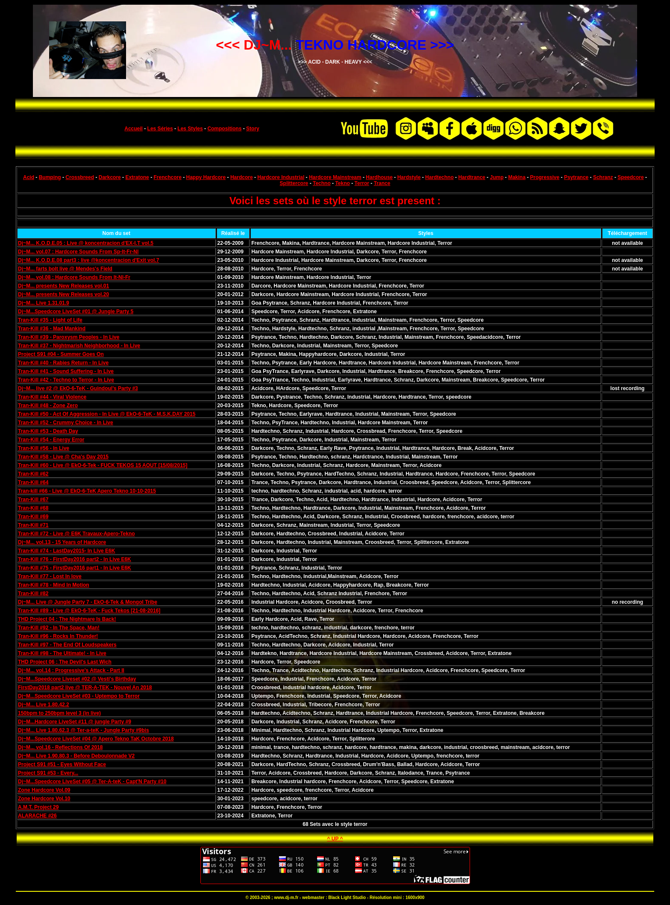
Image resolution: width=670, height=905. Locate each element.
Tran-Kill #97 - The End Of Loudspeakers (67, 645)
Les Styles (190, 129)
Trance (382, 183)
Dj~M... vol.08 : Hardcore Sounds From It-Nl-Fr (74, 277)
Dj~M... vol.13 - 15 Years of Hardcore (62, 542)
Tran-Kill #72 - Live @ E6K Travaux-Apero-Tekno (76, 534)
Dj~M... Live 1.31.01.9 (43, 303)
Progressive (545, 177)
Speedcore (630, 177)
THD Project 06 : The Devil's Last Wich (65, 662)
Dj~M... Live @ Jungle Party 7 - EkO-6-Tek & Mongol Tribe (87, 602)
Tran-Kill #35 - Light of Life (50, 320)
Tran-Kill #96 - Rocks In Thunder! (58, 636)
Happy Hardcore (206, 177)
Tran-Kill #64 (33, 482)
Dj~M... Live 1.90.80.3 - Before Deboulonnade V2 (76, 756)
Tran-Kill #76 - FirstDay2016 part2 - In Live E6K (74, 559)
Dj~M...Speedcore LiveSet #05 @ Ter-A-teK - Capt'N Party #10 (92, 782)
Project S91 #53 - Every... (48, 773)
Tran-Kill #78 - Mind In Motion (53, 585)
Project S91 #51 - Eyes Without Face (62, 764)
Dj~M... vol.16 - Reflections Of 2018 (60, 747)
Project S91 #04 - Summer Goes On (61, 354)
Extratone (137, 177)
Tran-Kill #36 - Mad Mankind (51, 329)
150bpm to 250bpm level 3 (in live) (59, 713)
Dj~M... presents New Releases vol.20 (63, 294)
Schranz (603, 177)
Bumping (50, 177)
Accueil (133, 129)
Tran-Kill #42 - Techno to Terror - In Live (66, 380)
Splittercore (294, 183)
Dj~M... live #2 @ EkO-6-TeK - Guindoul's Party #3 (78, 388)
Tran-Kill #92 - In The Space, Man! (59, 628)
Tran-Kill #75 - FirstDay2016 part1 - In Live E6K (74, 568)
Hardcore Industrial (280, 177)
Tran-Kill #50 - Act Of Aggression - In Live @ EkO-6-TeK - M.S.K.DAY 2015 (106, 414)
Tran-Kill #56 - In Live (43, 448)
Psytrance (576, 177)
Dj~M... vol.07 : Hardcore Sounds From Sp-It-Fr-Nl (78, 252)
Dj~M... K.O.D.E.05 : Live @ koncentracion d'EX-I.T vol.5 (85, 243)
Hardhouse (379, 177)
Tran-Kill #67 (33, 499)
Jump (496, 177)
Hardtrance (471, 177)
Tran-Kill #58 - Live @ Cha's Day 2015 (63, 457)
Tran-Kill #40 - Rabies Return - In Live (63, 363)
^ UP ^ (335, 839)
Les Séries (160, 129)
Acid (28, 177)
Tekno (342, 183)
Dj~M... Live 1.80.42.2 (43, 705)
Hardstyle (409, 177)
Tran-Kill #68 (33, 508)
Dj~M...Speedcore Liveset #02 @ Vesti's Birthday (77, 679)
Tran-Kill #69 (33, 517)
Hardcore (241, 177)
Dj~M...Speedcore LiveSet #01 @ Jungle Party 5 (75, 311)
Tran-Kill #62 (33, 474)
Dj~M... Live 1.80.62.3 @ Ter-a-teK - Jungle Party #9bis (83, 730)
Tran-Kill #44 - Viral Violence (52, 397)
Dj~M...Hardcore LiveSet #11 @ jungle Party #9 (74, 722)
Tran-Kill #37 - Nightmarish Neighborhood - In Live (79, 346)
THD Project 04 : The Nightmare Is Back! (67, 619)
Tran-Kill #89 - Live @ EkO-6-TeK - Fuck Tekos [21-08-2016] (89, 611)
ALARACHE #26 (37, 816)
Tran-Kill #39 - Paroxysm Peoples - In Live (68, 337)
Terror (362, 183)
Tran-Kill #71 (33, 525)
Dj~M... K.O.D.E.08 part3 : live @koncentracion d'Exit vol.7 (88, 260)
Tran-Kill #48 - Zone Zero (48, 405)
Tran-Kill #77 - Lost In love (50, 576)
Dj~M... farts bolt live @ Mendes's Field (65, 269)
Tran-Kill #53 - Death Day (48, 431)
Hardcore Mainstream (335, 177)
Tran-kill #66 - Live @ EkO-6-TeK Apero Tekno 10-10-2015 (87, 491)
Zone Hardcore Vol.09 (44, 790)
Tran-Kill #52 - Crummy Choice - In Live (65, 423)
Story (252, 129)
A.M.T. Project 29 (38, 807)
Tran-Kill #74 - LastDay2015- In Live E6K (66, 551)
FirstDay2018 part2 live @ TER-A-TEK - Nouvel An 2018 (85, 688)
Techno (322, 183)
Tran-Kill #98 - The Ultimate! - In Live (62, 653)
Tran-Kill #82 (33, 593)
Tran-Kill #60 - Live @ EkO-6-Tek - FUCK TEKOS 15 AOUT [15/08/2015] (103, 465)
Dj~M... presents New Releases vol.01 (63, 286)
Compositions (224, 129)
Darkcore (110, 177)
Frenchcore (167, 177)
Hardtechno (439, 177)
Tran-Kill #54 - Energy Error (51, 440)
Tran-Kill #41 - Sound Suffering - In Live (66, 371)
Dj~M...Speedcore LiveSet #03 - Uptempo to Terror (79, 696)
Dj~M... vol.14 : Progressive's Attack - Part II (71, 670)
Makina (517, 177)
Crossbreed (79, 177)
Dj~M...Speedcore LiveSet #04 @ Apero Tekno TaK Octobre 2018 (96, 739)
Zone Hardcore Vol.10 (44, 799)
